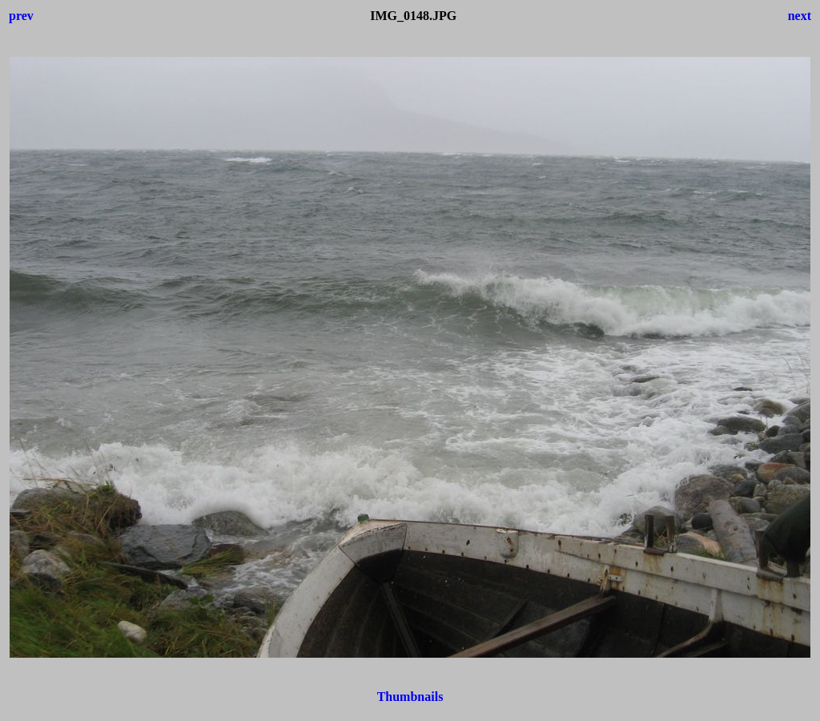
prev (21, 15)
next (799, 15)
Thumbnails (410, 696)
